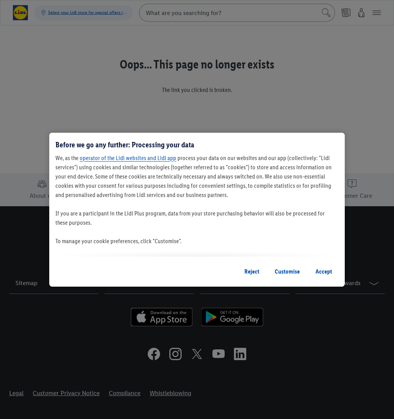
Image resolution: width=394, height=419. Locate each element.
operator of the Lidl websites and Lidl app (128, 158)
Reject (251, 271)
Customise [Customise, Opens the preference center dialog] (287, 271)
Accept (324, 271)
